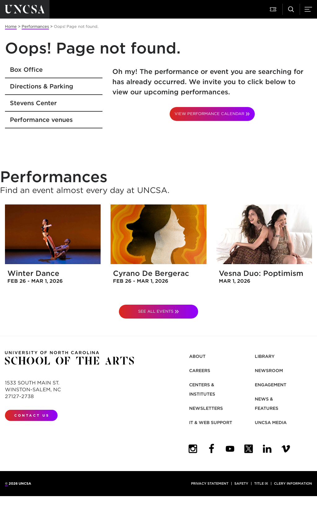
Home (11, 26)
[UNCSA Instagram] (192, 448)
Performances (35, 26)
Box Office (26, 69)
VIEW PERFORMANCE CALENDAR (209, 113)
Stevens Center (33, 103)
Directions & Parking (41, 86)
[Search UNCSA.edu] (291, 9)
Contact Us (32, 415)
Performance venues (41, 119)
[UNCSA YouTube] (230, 448)
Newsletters (206, 408)
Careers (199, 370)
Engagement (270, 384)
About (197, 356)
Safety (241, 483)
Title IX (261, 483)
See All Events (155, 311)
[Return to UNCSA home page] (25, 9)
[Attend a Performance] (273, 9)
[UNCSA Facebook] (211, 448)
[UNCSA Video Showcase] (285, 448)
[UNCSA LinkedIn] (267, 448)
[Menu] (308, 9)
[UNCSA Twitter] (248, 448)
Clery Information (293, 483)
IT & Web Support (210, 422)
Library (265, 356)
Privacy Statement (209, 483)
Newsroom (269, 370)
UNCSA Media (271, 422)
